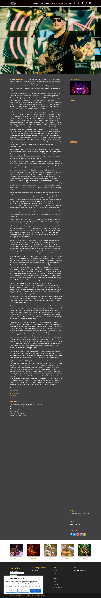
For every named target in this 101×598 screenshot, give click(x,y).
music (47, 3)
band (53, 3)
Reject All (23, 590)
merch (61, 3)
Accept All (35, 590)
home (35, 3)
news (55, 578)
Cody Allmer (34, 574)
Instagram (13, 395)
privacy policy (58, 587)
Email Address (14, 571)
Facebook (13, 398)
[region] (23, 585)
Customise (12, 590)
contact (69, 3)
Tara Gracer (34, 570)
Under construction (75, 524)
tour (41, 3)
